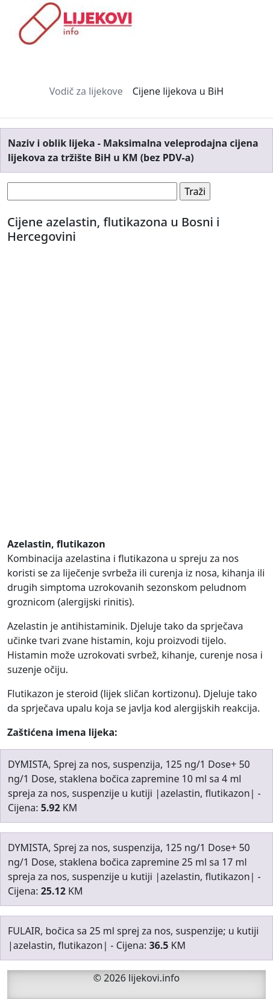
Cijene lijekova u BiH (178, 91)
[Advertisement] (136, 400)
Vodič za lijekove (86, 91)
